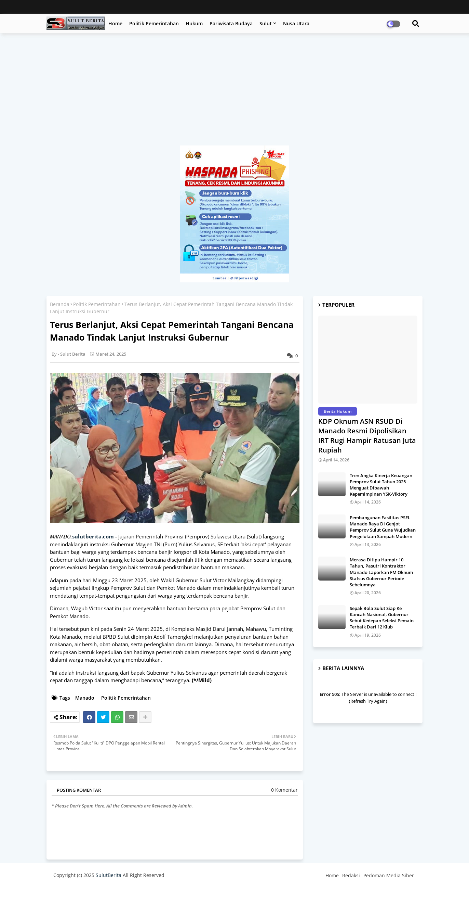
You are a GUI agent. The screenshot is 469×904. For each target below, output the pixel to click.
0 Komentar (284, 790)
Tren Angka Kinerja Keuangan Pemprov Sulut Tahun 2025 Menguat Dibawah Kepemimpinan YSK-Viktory (381, 484)
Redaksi (351, 875)
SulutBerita (108, 875)
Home (115, 23)
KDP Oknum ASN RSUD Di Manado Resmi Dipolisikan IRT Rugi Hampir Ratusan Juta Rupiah (367, 436)
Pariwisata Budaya (231, 23)
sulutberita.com (93, 536)
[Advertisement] (234, 93)
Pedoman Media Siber (388, 875)
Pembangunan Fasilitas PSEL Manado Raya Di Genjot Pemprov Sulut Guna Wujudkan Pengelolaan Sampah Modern (383, 526)
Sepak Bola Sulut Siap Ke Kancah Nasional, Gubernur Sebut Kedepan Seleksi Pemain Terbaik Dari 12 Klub (382, 617)
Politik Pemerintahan (154, 23)
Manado (84, 698)
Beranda (59, 304)
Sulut (265, 23)
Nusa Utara (296, 23)
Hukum (194, 23)
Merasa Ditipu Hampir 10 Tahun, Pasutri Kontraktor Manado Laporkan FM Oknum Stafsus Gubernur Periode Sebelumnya (381, 572)
